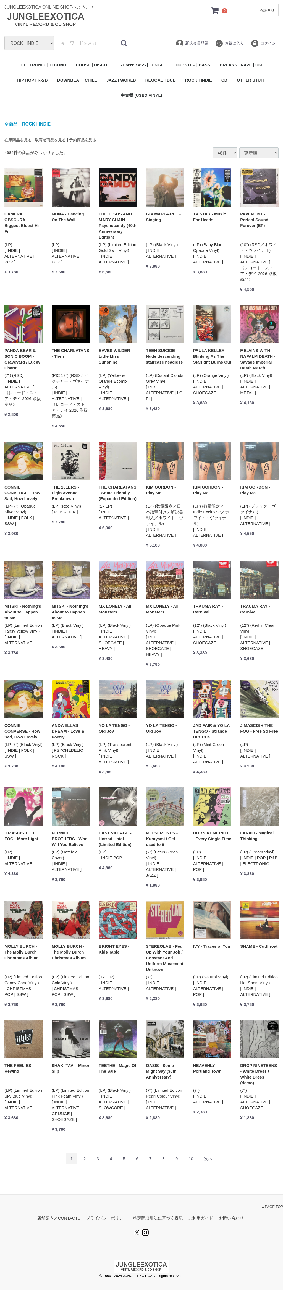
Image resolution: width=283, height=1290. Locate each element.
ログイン (263, 43)
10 (190, 1158)
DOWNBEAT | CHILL (77, 80)
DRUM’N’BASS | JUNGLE (141, 64)
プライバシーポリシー (106, 1218)
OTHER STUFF (251, 80)
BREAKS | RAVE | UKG (242, 64)
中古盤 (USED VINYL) (141, 95)
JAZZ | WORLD (121, 80)
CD (224, 80)
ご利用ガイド (200, 1218)
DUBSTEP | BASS (192, 64)
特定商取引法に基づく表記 (158, 1218)
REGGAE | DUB (160, 80)
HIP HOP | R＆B (32, 80)
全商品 (11, 124)
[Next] (208, 1159)
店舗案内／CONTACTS (58, 1218)
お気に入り (229, 43)
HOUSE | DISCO (91, 64)
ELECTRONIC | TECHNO (42, 64)
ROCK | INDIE (198, 80)
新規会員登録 (191, 43)
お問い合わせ (231, 1218)
